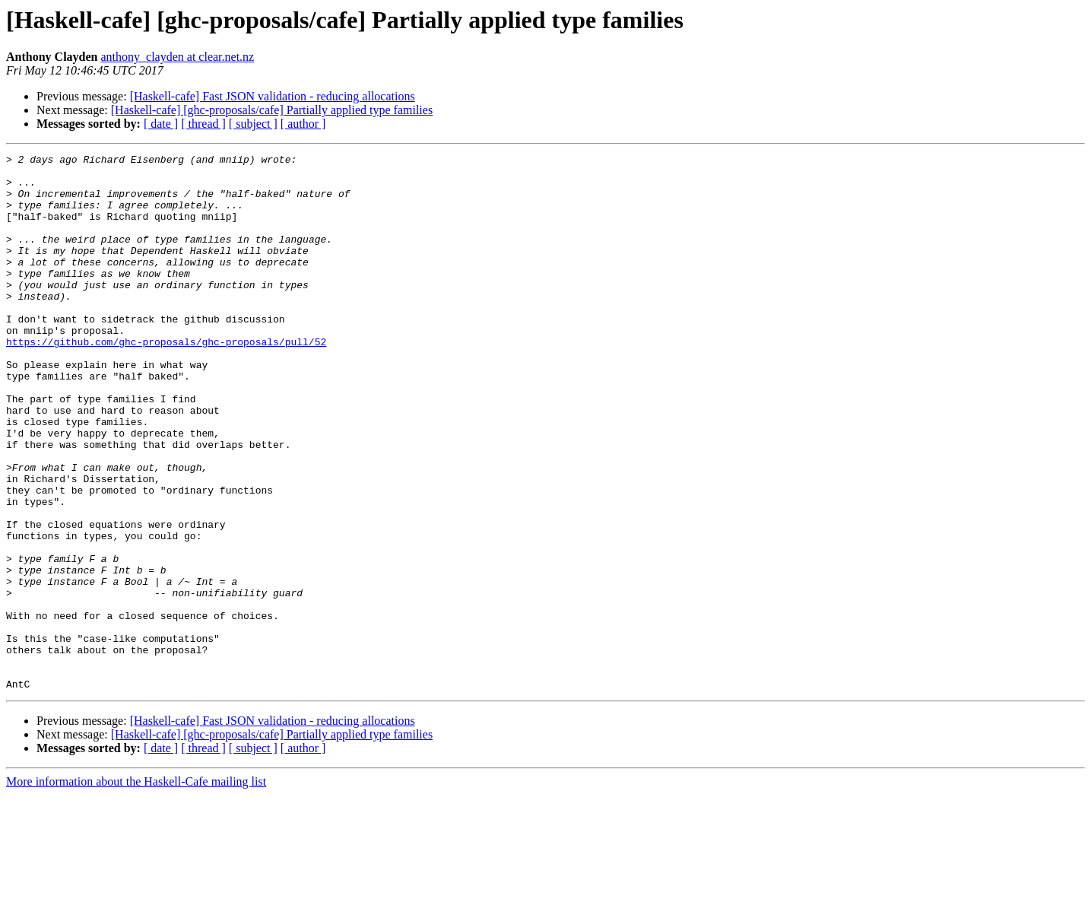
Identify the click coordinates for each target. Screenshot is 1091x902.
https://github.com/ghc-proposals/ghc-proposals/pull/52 (166, 380)
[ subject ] (253, 123)
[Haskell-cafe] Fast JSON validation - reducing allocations (272, 96)
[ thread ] (203, 123)
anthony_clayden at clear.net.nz (177, 56)
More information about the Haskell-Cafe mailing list (136, 888)
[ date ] (161, 123)
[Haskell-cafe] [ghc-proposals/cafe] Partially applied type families (272, 109)
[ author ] (303, 123)
